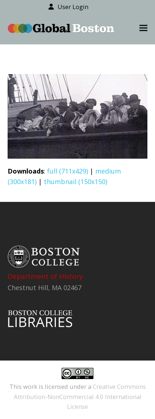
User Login (73, 7)
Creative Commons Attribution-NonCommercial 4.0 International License (80, 396)
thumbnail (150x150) (75, 181)
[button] (143, 28)
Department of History (45, 276)
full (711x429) (67, 171)
